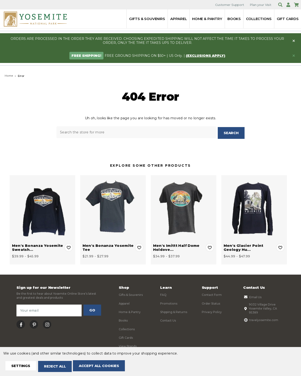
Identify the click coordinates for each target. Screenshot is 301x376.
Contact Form (212, 294)
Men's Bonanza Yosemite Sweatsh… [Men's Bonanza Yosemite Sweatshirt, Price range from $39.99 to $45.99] (37, 247)
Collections (258, 19)
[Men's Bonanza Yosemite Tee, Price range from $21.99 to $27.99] (113, 207)
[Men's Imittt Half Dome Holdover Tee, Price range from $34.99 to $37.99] (183, 207)
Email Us (252, 296)
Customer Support (229, 5)
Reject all (59, 366)
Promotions (168, 302)
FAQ (163, 294)
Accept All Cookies (107, 366)
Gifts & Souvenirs (147, 19)
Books (234, 19)
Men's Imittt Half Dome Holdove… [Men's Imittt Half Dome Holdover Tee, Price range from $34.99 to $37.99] (176, 247)
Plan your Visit (260, 5)
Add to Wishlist (68, 246)
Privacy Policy (212, 311)
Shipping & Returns (173, 311)
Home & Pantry (207, 19)
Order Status (211, 302)
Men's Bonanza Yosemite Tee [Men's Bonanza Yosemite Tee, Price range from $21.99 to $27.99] (108, 247)
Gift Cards (288, 19)
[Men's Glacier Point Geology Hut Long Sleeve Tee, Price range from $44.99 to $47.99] (254, 207)
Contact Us (168, 320)
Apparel (178, 19)
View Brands (128, 345)
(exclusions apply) (205, 56)
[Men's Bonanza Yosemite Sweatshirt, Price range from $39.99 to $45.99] (42, 207)
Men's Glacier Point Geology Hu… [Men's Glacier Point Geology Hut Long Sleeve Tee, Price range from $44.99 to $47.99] (243, 247)
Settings (22, 366)
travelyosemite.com (260, 319)
